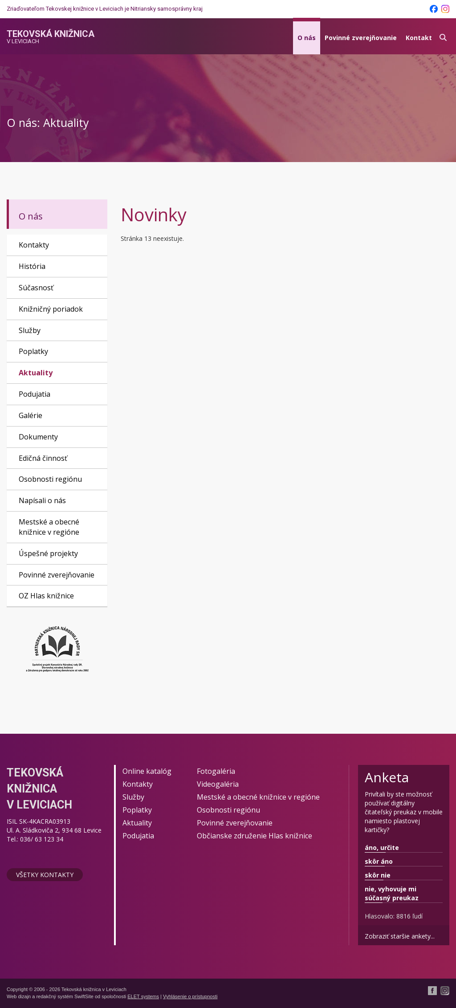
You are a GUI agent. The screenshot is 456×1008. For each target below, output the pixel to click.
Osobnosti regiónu (50, 479)
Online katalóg (146, 771)
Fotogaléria (216, 771)
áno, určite (382, 847)
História (32, 266)
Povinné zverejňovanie (361, 37)
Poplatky (33, 351)
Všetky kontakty (44, 874)
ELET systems (143, 996)
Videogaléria (218, 784)
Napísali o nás (42, 500)
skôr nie (378, 875)
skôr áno (379, 861)
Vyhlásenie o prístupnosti (190, 996)
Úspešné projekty (48, 553)
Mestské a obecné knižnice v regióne (49, 527)
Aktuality (36, 373)
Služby (30, 330)
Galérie (30, 415)
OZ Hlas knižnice (46, 596)
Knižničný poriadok (51, 309)
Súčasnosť (36, 288)
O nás (306, 37)
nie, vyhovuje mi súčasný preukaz (392, 893)
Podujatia (34, 394)
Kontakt (419, 37)
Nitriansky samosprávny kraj (166, 8)
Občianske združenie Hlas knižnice (254, 836)
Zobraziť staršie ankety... (400, 936)
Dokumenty (38, 437)
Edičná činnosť (43, 458)
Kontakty (34, 245)
